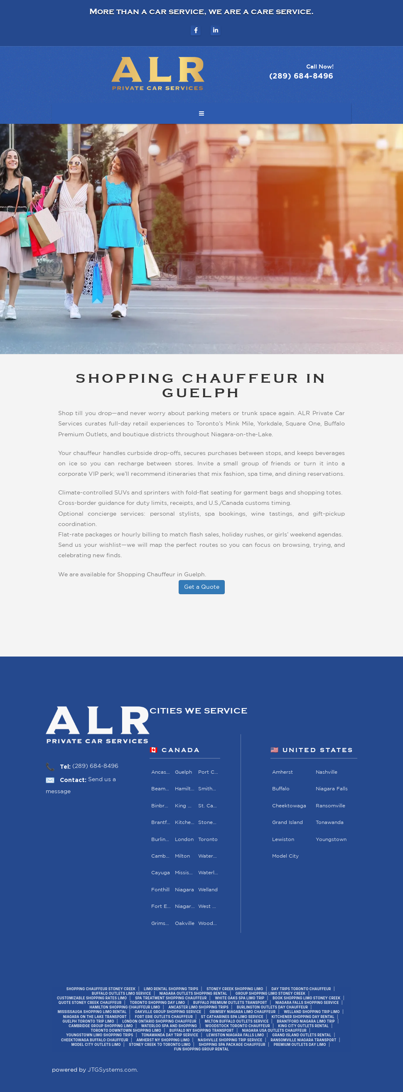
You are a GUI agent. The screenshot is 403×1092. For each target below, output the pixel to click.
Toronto (208, 839)
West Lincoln (208, 906)
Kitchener (185, 822)
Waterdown (208, 856)
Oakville (184, 923)
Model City (285, 856)
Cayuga (160, 873)
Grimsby (161, 923)
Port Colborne (208, 772)
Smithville (208, 789)
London (184, 839)
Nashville (326, 772)
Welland (208, 890)
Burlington (161, 839)
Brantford (161, 822)
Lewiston (283, 839)
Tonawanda (329, 822)
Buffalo (281, 789)
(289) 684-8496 (95, 766)
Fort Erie (161, 906)
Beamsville (161, 789)
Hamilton (185, 789)
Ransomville (330, 806)
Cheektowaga (289, 806)
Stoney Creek (208, 822)
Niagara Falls (185, 906)
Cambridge (161, 856)
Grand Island (287, 822)
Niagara (184, 890)
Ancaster (161, 772)
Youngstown (330, 839)
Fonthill (160, 890)
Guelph (183, 772)
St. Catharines (208, 806)
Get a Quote (201, 587)
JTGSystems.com (112, 1069)
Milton (182, 856)
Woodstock (208, 923)
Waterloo (208, 873)
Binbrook (161, 806)
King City (185, 806)
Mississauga (185, 873)
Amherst (282, 772)
